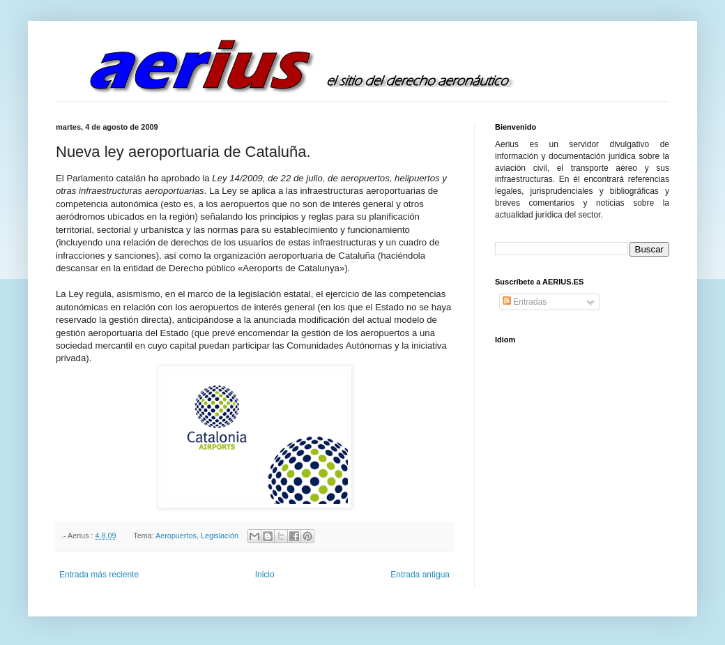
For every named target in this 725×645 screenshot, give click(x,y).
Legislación (219, 535)
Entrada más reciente (99, 574)
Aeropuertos (176, 535)
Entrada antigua (420, 574)
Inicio (265, 574)
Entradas (525, 302)
